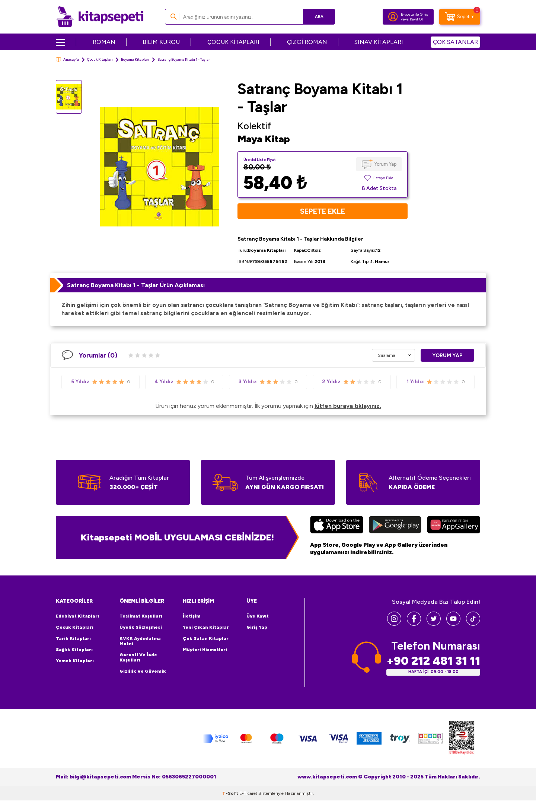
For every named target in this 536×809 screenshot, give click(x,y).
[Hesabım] (393, 17)
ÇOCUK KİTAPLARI (233, 41)
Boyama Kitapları (135, 59)
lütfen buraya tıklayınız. (348, 405)
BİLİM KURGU (161, 41)
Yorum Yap (385, 164)
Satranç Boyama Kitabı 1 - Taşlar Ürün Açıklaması (136, 285)
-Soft (230, 793)
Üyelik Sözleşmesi (140, 627)
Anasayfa (67, 59)
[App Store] (336, 525)
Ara (318, 16)
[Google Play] (395, 525)
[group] (159, 166)
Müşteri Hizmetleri (205, 649)
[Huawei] (453, 525)
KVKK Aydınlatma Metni (140, 641)
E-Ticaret (248, 793)
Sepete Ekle (323, 211)
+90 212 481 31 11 (433, 661)
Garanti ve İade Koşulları (138, 657)
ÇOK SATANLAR (455, 41)
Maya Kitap (263, 139)
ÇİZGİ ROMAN (307, 41)
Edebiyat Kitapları (77, 616)
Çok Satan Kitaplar (206, 638)
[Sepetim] (460, 17)
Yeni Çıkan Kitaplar (206, 627)
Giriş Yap (256, 627)
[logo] (100, 17)
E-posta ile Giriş (414, 14)
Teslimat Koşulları (140, 616)
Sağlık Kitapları (74, 649)
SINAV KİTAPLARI (378, 41)
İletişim (191, 616)
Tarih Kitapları (73, 638)
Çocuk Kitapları (100, 59)
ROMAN (104, 41)
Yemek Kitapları (75, 660)
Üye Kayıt (257, 616)
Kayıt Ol (416, 19)
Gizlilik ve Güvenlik (142, 671)
